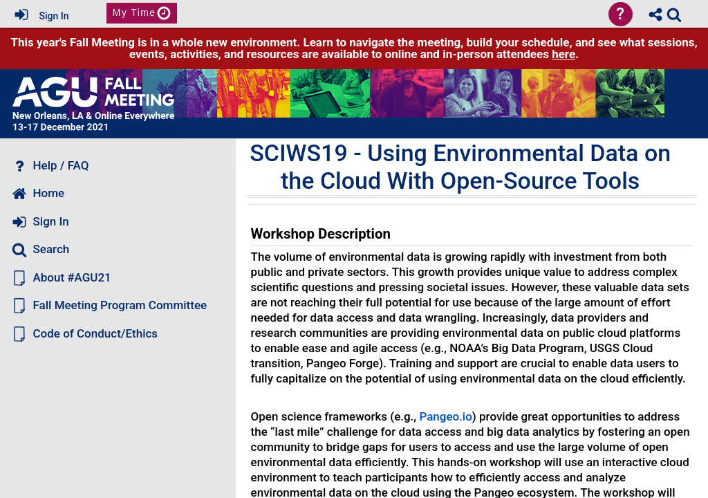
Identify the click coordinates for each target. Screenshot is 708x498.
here (563, 54)
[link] (674, 14)
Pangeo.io (445, 416)
